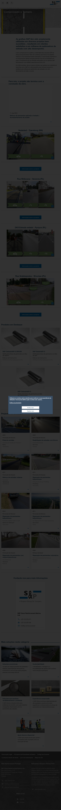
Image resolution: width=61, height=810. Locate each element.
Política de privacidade (15, 402)
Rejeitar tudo (30, 411)
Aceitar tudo (30, 407)
